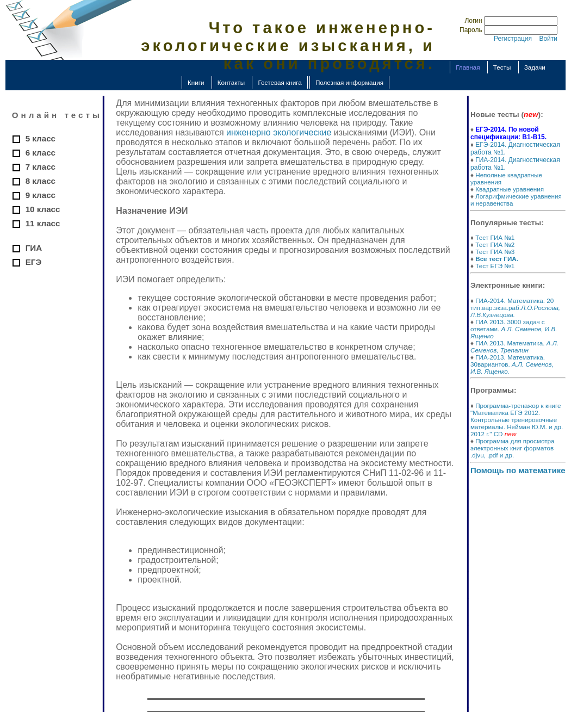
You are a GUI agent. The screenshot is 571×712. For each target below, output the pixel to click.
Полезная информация (349, 82)
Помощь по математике (518, 470)
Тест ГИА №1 (494, 237)
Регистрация (513, 38)
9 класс (40, 195)
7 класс (40, 166)
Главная (468, 67)
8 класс (40, 180)
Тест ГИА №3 (494, 251)
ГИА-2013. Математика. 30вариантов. (512, 364)
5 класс (40, 138)
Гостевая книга (279, 82)
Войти (548, 38)
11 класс (43, 223)
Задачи (534, 67)
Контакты (231, 82)
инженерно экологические (278, 132)
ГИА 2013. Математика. (514, 346)
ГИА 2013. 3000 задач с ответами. (513, 328)
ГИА (34, 247)
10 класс (43, 209)
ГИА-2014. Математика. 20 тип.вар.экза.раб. (515, 307)
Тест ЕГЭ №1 (494, 265)
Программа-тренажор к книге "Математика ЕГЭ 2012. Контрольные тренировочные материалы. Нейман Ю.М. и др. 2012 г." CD (516, 419)
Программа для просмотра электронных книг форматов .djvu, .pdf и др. (512, 448)
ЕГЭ (34, 262)
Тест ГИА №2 (494, 244)
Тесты (502, 67)
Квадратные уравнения (509, 189)
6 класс (40, 152)
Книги (196, 82)
